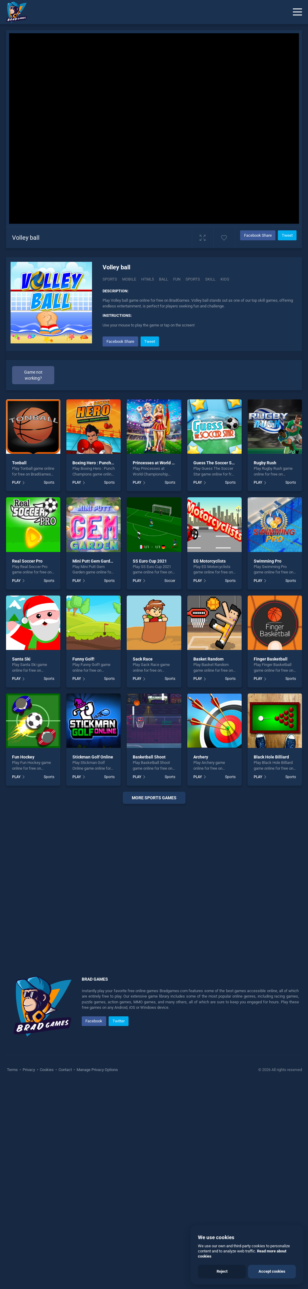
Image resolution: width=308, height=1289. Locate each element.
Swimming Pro (267, 561)
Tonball (19, 462)
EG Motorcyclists (209, 561)
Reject (222, 1271)
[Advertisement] (154, 882)
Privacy (29, 1069)
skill (210, 279)
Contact (65, 1069)
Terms (13, 1069)
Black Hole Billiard (271, 757)
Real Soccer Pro (27, 561)
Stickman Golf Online (92, 757)
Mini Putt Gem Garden (93, 561)
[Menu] (297, 12)
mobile (129, 279)
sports (193, 279)
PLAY (16, 482)
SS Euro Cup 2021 (150, 561)
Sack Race (143, 659)
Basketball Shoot (149, 757)
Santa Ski (21, 659)
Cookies (47, 1069)
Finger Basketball (270, 659)
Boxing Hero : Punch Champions (103, 462)
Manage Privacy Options (97, 1069)
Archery (200, 757)
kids (225, 279)
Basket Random (208, 659)
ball (163, 279)
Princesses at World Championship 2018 (171, 462)
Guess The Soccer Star (215, 462)
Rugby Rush (265, 462)
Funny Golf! (83, 659)
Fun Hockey (23, 757)
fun (176, 279)
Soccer (169, 581)
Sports (110, 279)
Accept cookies (272, 1271)
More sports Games (154, 797)
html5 (147, 279)
